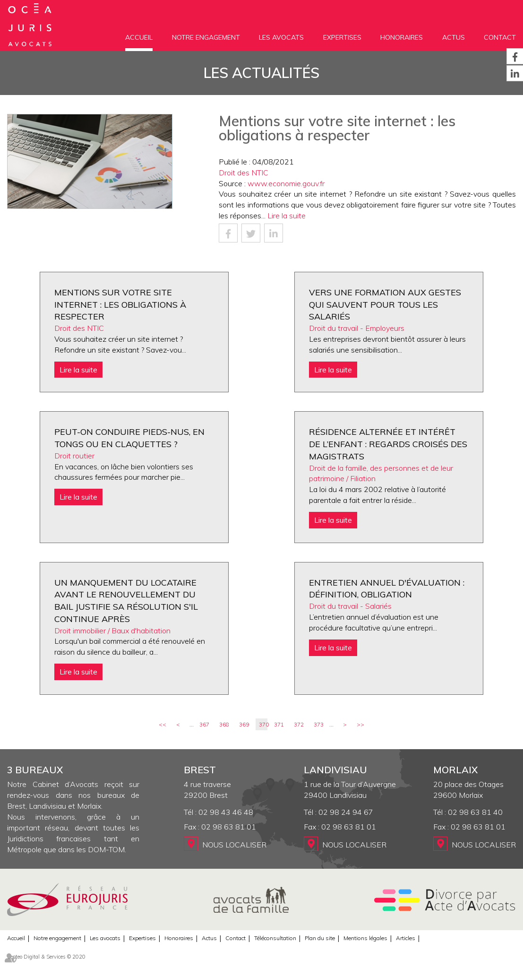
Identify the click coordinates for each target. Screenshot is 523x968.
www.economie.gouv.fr (286, 183)
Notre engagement (206, 37)
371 (279, 724)
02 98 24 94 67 (345, 812)
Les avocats (281, 37)
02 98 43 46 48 (225, 812)
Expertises (342, 37)
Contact (500, 37)
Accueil (139, 37)
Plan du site (320, 938)
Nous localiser (234, 844)
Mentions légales (365, 938)
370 (263, 724)
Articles (405, 938)
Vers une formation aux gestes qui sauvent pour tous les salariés (385, 304)
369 (244, 724)
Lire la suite (286, 215)
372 (299, 724)
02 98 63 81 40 (475, 812)
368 (224, 724)
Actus (453, 37)
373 (319, 724)
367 (204, 724)
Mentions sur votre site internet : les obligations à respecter (120, 304)
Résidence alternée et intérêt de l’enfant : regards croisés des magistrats (388, 443)
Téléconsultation (275, 938)
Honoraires (401, 37)
